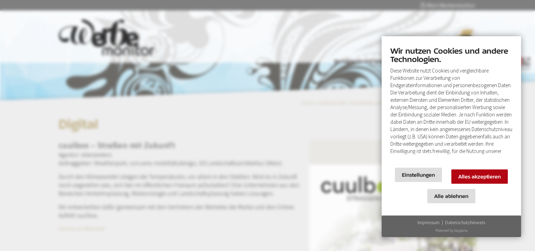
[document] (451, 104)
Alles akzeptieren (479, 176)
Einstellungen (418, 175)
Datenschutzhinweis (465, 222)
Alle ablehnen (451, 196)
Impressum (429, 222)
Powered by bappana (451, 230)
